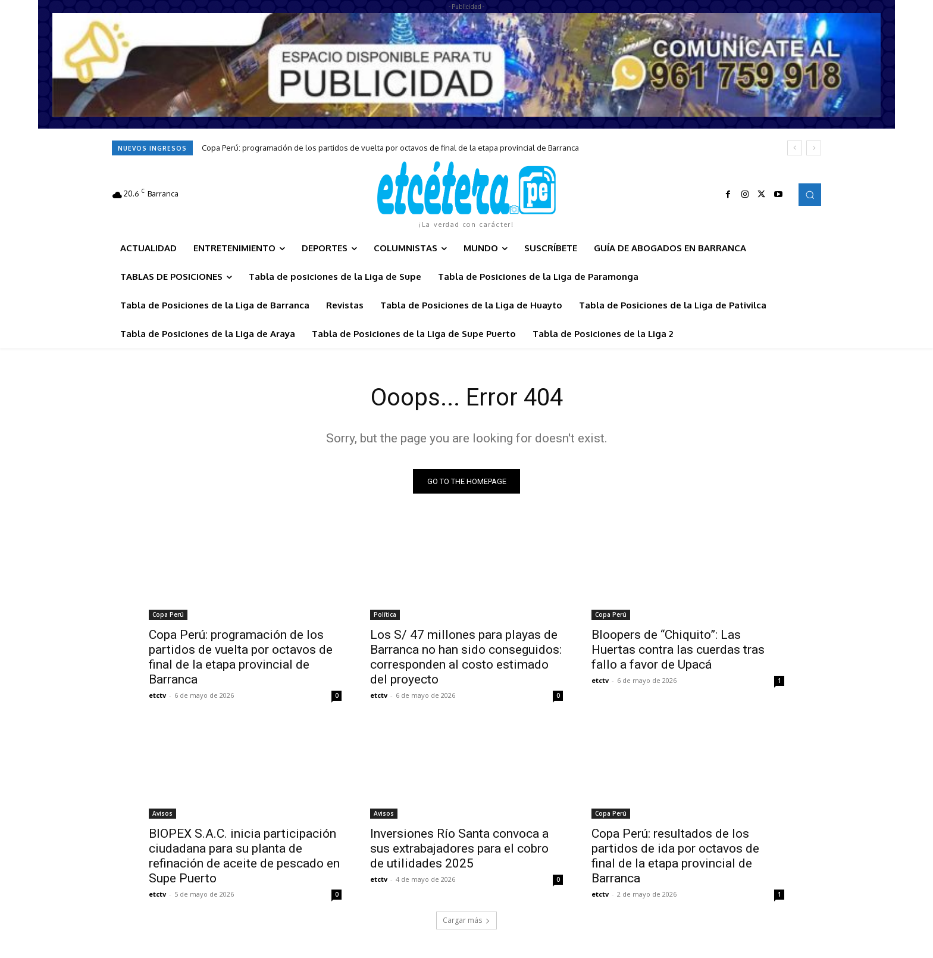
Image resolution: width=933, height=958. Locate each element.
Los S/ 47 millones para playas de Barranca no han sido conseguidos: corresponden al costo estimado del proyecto (466, 657)
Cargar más (466, 920)
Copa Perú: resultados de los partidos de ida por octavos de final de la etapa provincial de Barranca (675, 855)
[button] (810, 194)
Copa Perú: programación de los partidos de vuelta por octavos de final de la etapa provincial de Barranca (390, 147)
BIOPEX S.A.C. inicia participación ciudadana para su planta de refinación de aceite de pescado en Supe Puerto (244, 855)
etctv (157, 695)
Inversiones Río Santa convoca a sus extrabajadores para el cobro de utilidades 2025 (459, 848)
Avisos (162, 813)
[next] (813, 148)
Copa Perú (168, 614)
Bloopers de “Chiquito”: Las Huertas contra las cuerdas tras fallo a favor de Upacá (678, 650)
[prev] (794, 148)
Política (385, 614)
